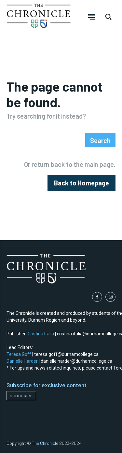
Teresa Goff (19, 354)
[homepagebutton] (81, 183)
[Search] (100, 140)
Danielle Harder (22, 361)
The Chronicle (45, 443)
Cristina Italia (41, 333)
